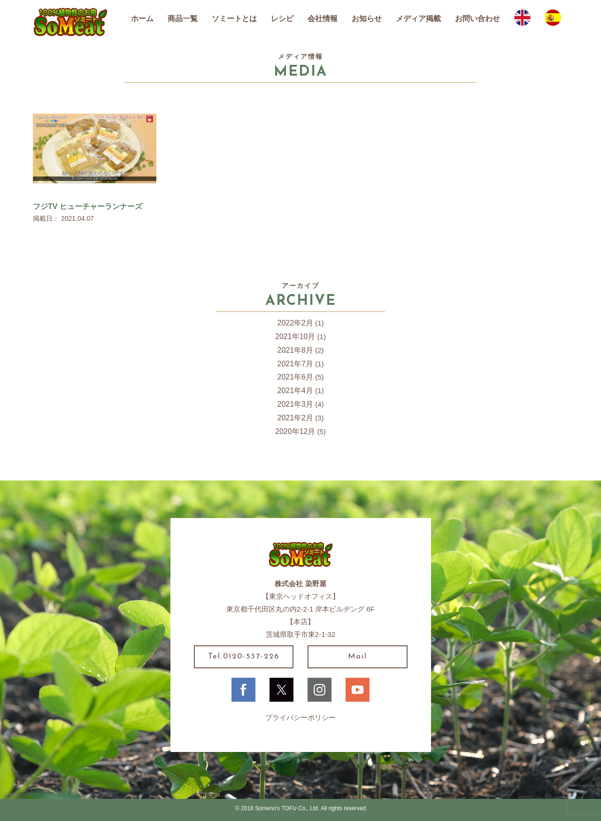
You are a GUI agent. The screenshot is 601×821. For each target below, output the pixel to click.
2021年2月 (295, 418)
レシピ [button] (282, 19)
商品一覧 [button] (183, 19)
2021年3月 (295, 404)
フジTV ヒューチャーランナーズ (87, 206)
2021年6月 (295, 377)
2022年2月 (295, 323)
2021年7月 (295, 364)
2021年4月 (295, 391)
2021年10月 (295, 337)
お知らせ (367, 19)
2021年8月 (295, 350)
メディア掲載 (418, 19)
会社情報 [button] (323, 19)
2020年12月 (295, 431)
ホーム (142, 19)
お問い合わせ (477, 19)
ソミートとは (234, 19)
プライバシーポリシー (300, 717)
